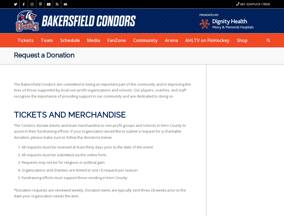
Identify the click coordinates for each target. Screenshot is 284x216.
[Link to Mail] (65, 4)
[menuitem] (25, 40)
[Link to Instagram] (32, 4)
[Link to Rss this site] (57, 4)
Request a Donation (44, 55)
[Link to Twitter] (15, 4)
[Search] (266, 40)
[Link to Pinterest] (40, 4)
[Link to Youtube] (49, 4)
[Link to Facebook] (24, 4)
